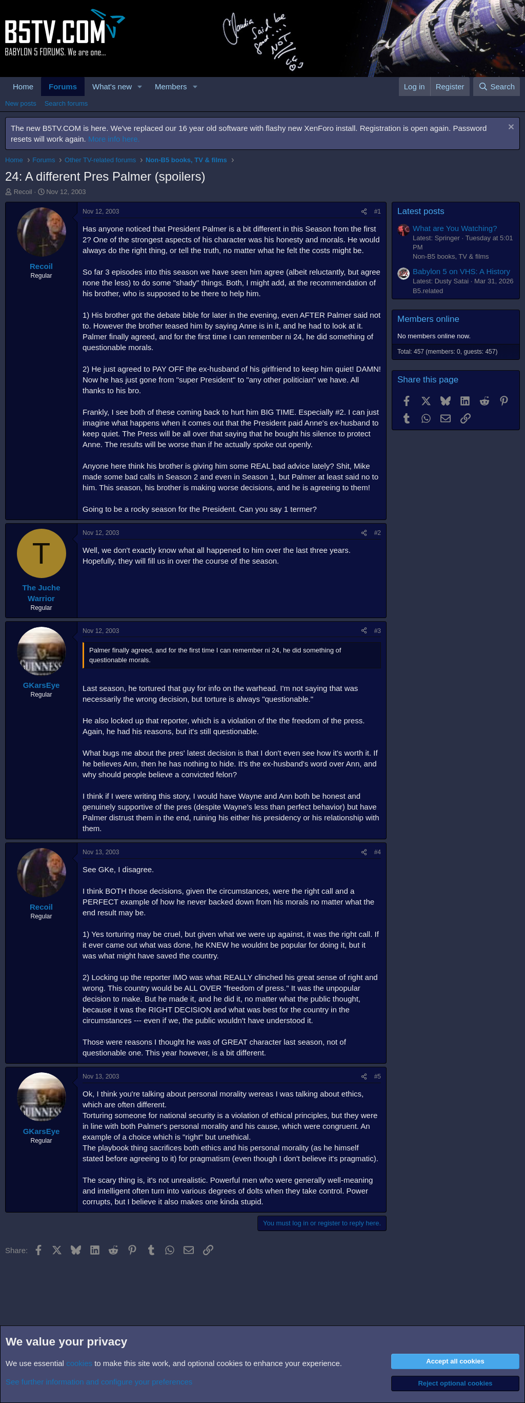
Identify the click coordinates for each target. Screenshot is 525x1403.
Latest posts (421, 211)
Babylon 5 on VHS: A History (461, 271)
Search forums (66, 103)
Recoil (23, 192)
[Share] (364, 212)
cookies (79, 1363)
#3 (377, 631)
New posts (20, 103)
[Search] (496, 86)
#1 (377, 211)
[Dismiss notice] (510, 128)
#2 (377, 532)
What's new (112, 86)
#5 (377, 1076)
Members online (428, 319)
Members (171, 86)
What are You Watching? (455, 228)
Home (23, 86)
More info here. (114, 138)
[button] (140, 86)
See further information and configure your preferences (99, 1381)
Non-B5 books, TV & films (451, 256)
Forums (63, 86)
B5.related (428, 291)
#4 (377, 852)
